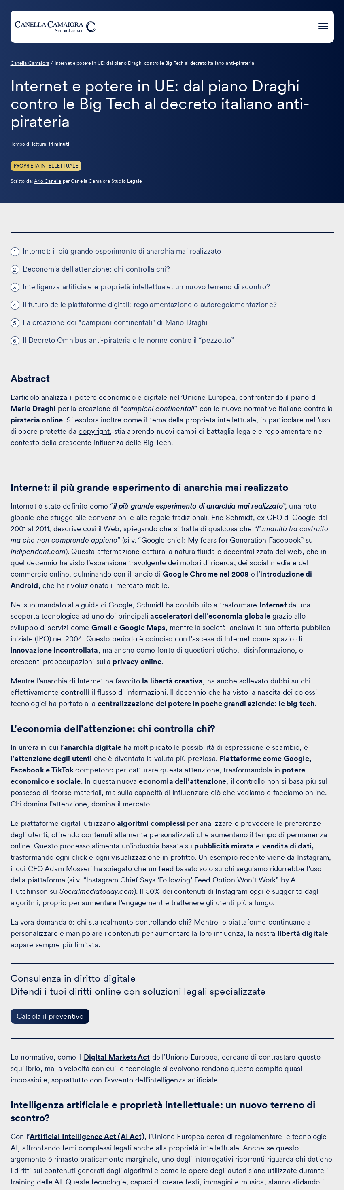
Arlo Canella (47, 181)
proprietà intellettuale (220, 420)
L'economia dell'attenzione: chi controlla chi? (96, 269)
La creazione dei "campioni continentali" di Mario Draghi (115, 322)
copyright (94, 431)
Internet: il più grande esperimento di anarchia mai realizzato (122, 251)
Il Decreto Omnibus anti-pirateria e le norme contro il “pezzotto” (128, 340)
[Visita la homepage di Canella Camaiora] (55, 27)
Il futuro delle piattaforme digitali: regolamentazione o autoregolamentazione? (150, 304)
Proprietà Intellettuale (46, 166)
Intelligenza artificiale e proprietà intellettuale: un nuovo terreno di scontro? (146, 286)
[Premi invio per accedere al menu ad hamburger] (323, 25)
